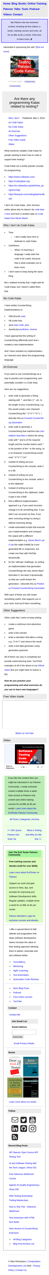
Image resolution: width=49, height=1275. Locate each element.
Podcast (34, 9)
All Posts (14, 819)
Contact (17, 14)
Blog (14, 3)
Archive (35, 819)
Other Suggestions (18, 135)
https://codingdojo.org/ (19, 181)
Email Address (19, 1026)
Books (22, 3)
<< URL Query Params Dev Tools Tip (14, 834)
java (27, 325)
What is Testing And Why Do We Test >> (34, 834)
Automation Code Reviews (26, 979)
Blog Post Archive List (23, 1243)
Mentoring (18, 966)
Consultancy (19, 961)
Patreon (8, 9)
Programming (30, 81)
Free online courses (22, 996)
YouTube (17, 1001)
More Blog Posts (21, 988)
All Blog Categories (22, 1239)
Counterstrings (15, 86)
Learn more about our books (22, 1101)
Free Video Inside (17, 140)
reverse (33, 329)
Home (7, 3)
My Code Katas (16, 127)
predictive (24, 329)
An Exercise (14, 131)
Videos (7, 14)
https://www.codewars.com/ (22, 177)
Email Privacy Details (24, 1043)
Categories (25, 819)
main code (19, 325)
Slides (11, 144)
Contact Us (21, 1270)
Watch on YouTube (24, 733)
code (23, 316)
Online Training (36, 3)
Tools (25, 9)
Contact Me (14, 1014)
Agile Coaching (20, 970)
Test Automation (21, 974)
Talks (17, 9)
